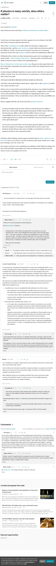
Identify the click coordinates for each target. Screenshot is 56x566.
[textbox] (26, 175)
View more (4, 538)
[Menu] (2, 3)
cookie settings (28, 562)
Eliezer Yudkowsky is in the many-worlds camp (16, 64)
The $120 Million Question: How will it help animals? (18, 519)
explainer (22, 52)
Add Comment (6, 215)
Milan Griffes (7, 18)
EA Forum (9, 2)
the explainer (10, 225)
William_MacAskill (6, 507)
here (25, 564)
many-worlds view (23, 48)
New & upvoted (10, 429)
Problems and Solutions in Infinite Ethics (35, 30)
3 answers (31, 18)
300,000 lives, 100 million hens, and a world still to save (20, 505)
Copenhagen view (14, 46)
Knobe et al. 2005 (9, 470)
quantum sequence (37, 101)
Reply (4, 247)
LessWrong (13, 27)
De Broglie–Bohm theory (21, 58)
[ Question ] (5, 7)
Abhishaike (5, 494)
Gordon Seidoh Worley (9, 264)
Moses (4, 359)
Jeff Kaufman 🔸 (7, 193)
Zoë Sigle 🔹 (5, 520)
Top (17, 187)
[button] (12, 159)
